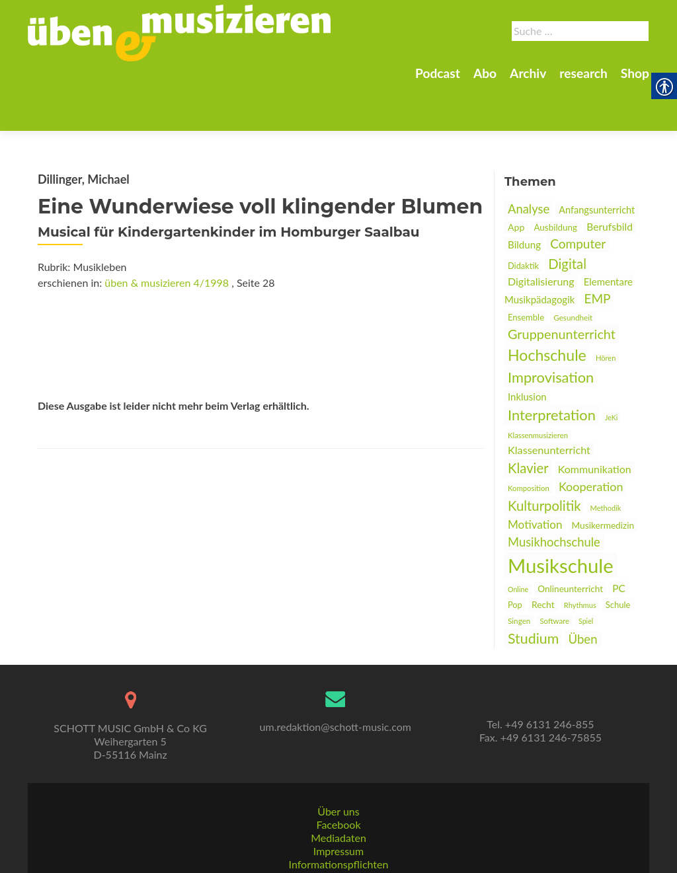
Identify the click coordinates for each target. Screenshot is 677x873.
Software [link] (554, 574)
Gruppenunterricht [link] (562, 287)
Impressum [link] (338, 820)
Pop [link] (515, 558)
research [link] (583, 73)
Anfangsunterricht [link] (597, 163)
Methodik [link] (605, 461)
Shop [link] (635, 73)
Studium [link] (533, 592)
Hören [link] (606, 311)
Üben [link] (582, 593)
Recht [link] (543, 558)
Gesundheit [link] (572, 271)
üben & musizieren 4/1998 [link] (166, 236)
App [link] (516, 180)
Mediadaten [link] (338, 807)
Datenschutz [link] (338, 860)
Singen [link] (519, 574)
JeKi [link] (611, 371)
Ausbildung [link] (555, 181)
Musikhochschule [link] (554, 495)
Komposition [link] (528, 441)
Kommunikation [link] (594, 422)
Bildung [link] (524, 198)
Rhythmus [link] (580, 558)
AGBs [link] (338, 847)
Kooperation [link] (591, 440)
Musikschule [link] (561, 519)
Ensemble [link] (526, 271)
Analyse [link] (528, 162)
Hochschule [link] (547, 308)
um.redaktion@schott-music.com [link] (335, 696)
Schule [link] (618, 558)
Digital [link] (567, 217)
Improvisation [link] (551, 331)
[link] (179, 31)
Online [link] (518, 543)
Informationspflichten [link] (339, 833)
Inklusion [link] (527, 350)
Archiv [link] (528, 73)
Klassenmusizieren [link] (538, 389)
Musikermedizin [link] (603, 479)
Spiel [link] (585, 574)
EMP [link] (597, 252)
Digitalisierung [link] (541, 235)
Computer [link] (578, 197)
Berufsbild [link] (609, 180)
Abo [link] (485, 73)
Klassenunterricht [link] (549, 403)
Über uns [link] (338, 781)
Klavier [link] (528, 422)
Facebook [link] (338, 794)
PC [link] (618, 542)
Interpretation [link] (552, 368)
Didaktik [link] (523, 219)
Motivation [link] (535, 478)
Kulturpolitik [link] (544, 459)
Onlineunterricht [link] (570, 542)
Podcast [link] (437, 73)
